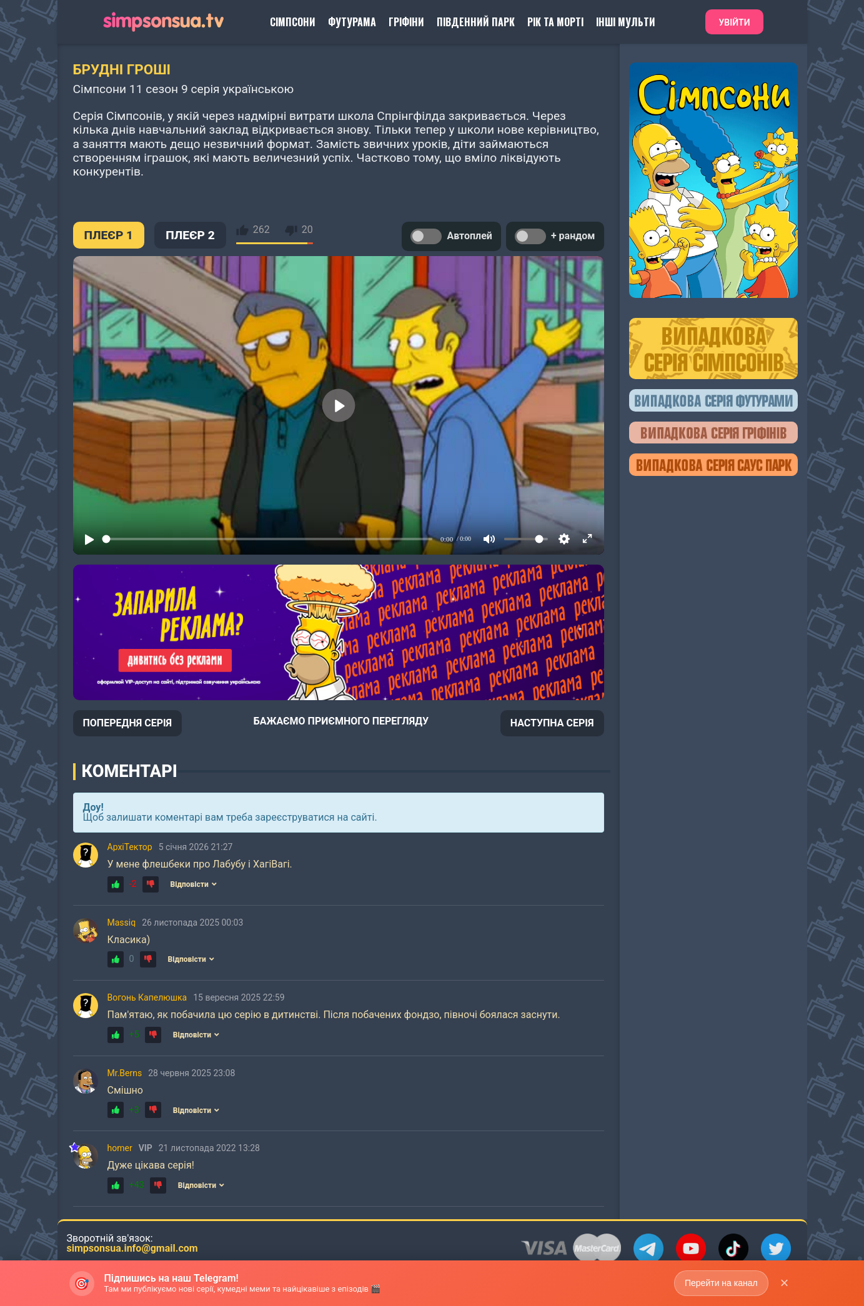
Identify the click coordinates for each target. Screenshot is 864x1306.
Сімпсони (292, 21)
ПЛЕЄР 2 (190, 235)
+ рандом (555, 236)
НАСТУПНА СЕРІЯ (552, 723)
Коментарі (129, 771)
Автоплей (451, 236)
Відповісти (193, 884)
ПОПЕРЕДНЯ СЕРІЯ (127, 723)
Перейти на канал (721, 1283)
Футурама (352, 21)
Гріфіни (406, 21)
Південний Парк (476, 21)
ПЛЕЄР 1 (109, 235)
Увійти (734, 22)
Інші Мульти (625, 21)
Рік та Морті (555, 21)
